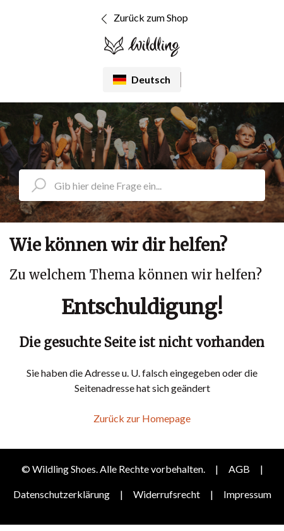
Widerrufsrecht (166, 494)
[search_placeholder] (142, 185)
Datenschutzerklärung (61, 494)
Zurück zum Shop (142, 19)
